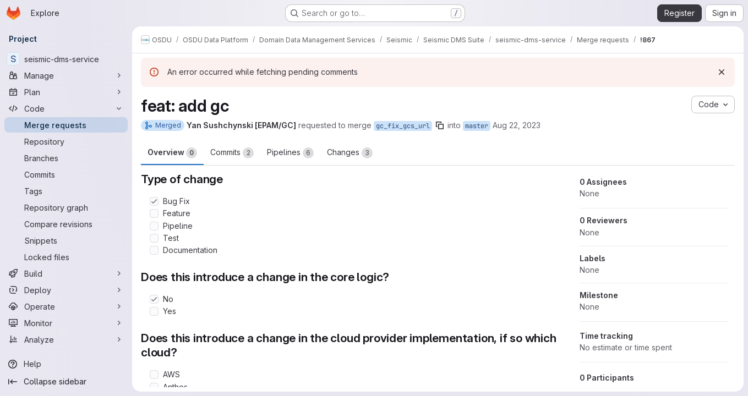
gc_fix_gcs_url (403, 126)
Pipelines (290, 152)
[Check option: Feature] (154, 213)
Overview (172, 152)
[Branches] (66, 158)
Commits (232, 152)
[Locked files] (66, 257)
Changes (350, 152)
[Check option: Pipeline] (154, 226)
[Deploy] (66, 290)
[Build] (66, 273)
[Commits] (66, 174)
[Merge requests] (66, 125)
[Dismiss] (721, 72)
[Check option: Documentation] (154, 250)
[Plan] (66, 92)
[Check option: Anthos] (154, 387)
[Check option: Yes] (154, 311)
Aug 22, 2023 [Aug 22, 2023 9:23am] (516, 125)
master (476, 126)
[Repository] (66, 141)
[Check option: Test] (154, 238)
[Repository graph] (66, 207)
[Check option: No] (154, 299)
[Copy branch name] (439, 125)
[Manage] (66, 75)
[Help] (66, 364)
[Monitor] (66, 323)
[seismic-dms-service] (66, 59)
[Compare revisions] (66, 224)
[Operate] (66, 306)
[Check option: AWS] (154, 374)
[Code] (66, 108)
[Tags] (66, 191)
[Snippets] (66, 240)
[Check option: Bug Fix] (154, 201)
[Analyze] (66, 339)
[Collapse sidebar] (66, 381)
